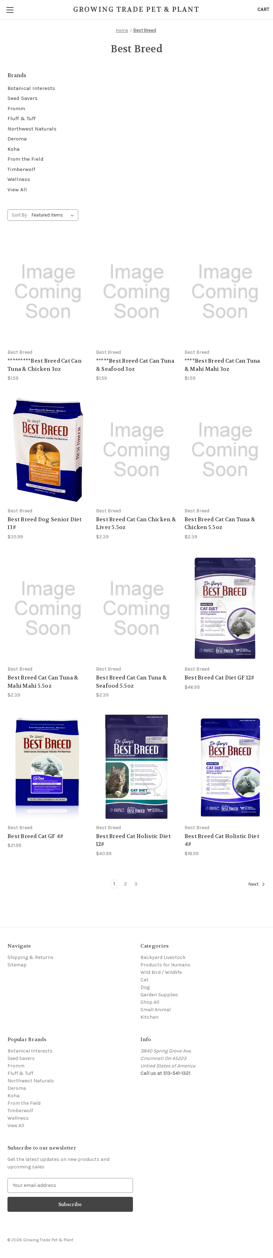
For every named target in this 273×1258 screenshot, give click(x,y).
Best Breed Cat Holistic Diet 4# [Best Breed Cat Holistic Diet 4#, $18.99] (221, 840)
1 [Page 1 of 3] (114, 884)
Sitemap (17, 965)
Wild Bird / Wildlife (161, 972)
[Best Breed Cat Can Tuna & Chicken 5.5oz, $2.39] (225, 450)
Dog (145, 987)
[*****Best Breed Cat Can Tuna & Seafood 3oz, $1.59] (136, 291)
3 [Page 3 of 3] (136, 884)
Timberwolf (21, 169)
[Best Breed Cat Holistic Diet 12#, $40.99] (136, 767)
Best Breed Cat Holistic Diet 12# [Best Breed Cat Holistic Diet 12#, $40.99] (133, 840)
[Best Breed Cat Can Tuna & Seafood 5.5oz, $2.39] (136, 608)
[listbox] (54, 215)
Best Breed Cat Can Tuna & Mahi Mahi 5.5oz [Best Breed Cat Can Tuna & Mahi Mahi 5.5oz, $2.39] (42, 681)
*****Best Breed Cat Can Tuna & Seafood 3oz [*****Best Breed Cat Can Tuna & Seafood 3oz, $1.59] (135, 365)
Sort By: (20, 215)
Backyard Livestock (163, 957)
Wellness (18, 179)
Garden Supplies (159, 995)
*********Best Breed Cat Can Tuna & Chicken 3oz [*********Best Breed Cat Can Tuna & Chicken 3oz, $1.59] (44, 365)
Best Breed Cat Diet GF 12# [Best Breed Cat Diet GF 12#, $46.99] (219, 677)
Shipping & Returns (30, 957)
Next (256, 884)
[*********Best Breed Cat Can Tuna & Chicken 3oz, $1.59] (48, 291)
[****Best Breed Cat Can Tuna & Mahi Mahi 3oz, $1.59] (225, 291)
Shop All (149, 1002)
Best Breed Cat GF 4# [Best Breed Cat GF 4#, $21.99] (35, 836)
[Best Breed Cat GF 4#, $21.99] (48, 767)
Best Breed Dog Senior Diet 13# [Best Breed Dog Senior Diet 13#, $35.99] (44, 523)
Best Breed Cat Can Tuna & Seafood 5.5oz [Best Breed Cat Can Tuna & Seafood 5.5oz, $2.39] (131, 681)
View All (17, 189)
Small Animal (155, 1010)
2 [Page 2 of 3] (125, 884)
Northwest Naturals (32, 129)
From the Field (25, 159)
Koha (13, 149)
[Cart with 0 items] (263, 9)
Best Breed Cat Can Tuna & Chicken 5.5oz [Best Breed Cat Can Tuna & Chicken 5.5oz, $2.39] (219, 523)
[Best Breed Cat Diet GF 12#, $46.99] (225, 608)
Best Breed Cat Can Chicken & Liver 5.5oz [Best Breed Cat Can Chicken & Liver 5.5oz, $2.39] (136, 523)
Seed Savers (22, 98)
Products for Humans (165, 965)
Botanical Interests (31, 88)
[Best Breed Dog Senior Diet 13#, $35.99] (48, 450)
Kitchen (149, 1017)
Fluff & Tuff (21, 118)
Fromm (16, 108)
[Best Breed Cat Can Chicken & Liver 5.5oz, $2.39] (136, 450)
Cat (144, 980)
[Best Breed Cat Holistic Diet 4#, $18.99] (225, 767)
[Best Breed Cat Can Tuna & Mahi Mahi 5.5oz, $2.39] (48, 608)
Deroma (17, 138)
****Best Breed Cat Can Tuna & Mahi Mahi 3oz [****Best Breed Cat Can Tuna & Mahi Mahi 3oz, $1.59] (222, 365)
